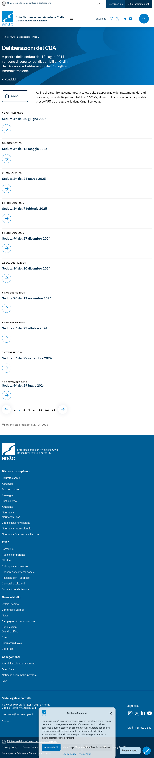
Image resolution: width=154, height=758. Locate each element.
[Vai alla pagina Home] (5, 36)
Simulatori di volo (12, 643)
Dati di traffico (10, 631)
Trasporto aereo (11, 489)
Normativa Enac (11, 517)
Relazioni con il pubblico (16, 577)
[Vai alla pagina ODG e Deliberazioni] (20, 36)
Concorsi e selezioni (13, 583)
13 (53, 410)
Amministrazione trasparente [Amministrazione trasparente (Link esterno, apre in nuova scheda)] (18, 663)
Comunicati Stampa (13, 609)
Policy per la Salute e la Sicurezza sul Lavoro (27, 753)
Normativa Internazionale (16, 528)
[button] (110, 713)
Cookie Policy (69, 754)
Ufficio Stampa (10, 604)
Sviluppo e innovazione (15, 566)
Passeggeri (8, 495)
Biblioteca (7, 648)
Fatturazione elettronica (15, 589)
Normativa (8, 512)
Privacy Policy (84, 754)
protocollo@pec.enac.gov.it (17, 714)
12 (47, 410)
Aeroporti (7, 483)
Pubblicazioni (9, 627)
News (5, 615)
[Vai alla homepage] (33, 19)
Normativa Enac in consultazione (20, 534)
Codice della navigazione (16, 522)
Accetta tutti (51, 747)
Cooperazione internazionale (18, 572)
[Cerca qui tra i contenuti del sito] (143, 19)
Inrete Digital (144, 727)
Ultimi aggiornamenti (139, 3)
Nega (71, 747)
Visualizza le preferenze (97, 747)
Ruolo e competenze (13, 554)
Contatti (6, 721)
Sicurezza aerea (11, 478)
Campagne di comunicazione (18, 621)
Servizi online (116, 3)
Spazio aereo (9, 501)
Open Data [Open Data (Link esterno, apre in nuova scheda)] (8, 669)
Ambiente (7, 506)
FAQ (4, 680)
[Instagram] (111, 19)
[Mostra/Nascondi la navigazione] (71, 19)
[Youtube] (130, 19)
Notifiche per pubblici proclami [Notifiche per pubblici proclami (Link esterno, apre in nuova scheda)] (19, 675)
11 (40, 410)
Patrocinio (8, 549)
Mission (6, 560)
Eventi (5, 637)
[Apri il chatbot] (146, 750)
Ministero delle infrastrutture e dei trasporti (29, 2)
